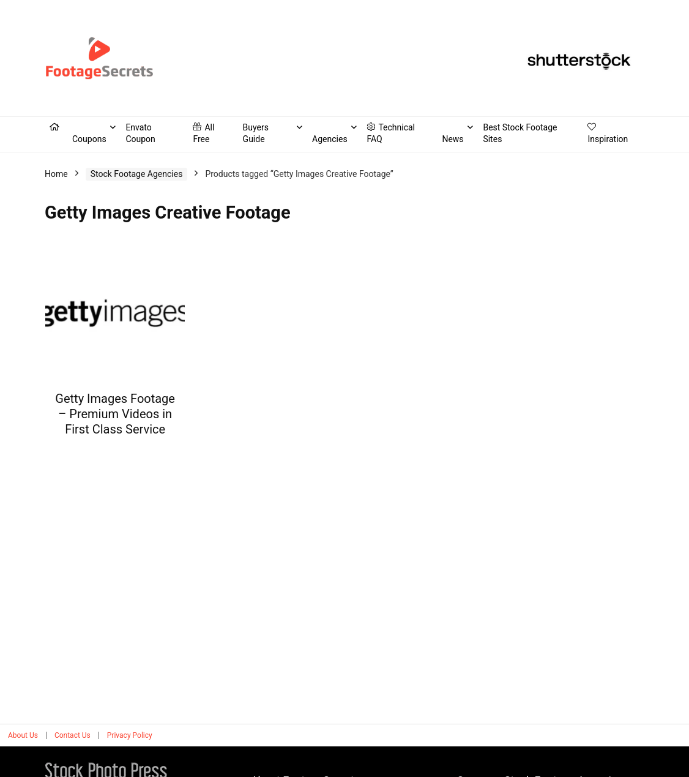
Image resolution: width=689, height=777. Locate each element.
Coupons (89, 139)
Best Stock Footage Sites (520, 133)
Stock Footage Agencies (137, 174)
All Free (203, 133)
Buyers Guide (256, 133)
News (452, 139)
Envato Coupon (140, 133)
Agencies (330, 139)
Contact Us (72, 735)
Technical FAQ (391, 133)
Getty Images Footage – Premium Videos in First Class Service (115, 414)
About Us (23, 735)
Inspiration (607, 133)
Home (56, 174)
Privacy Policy (129, 735)
